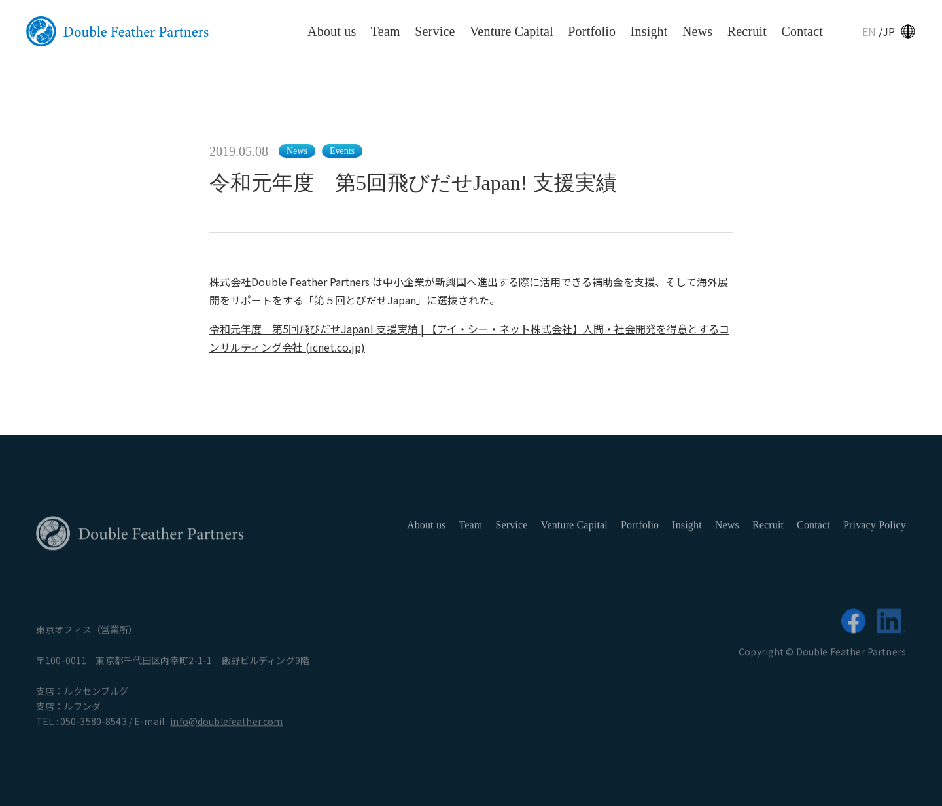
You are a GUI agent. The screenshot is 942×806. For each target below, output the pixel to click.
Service (435, 31)
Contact (802, 31)
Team (385, 31)
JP (888, 31)
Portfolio (592, 31)
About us (331, 31)
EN (870, 31)
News (697, 31)
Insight (649, 31)
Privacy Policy (874, 529)
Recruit (747, 31)
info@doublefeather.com (226, 725)
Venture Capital (511, 31)
